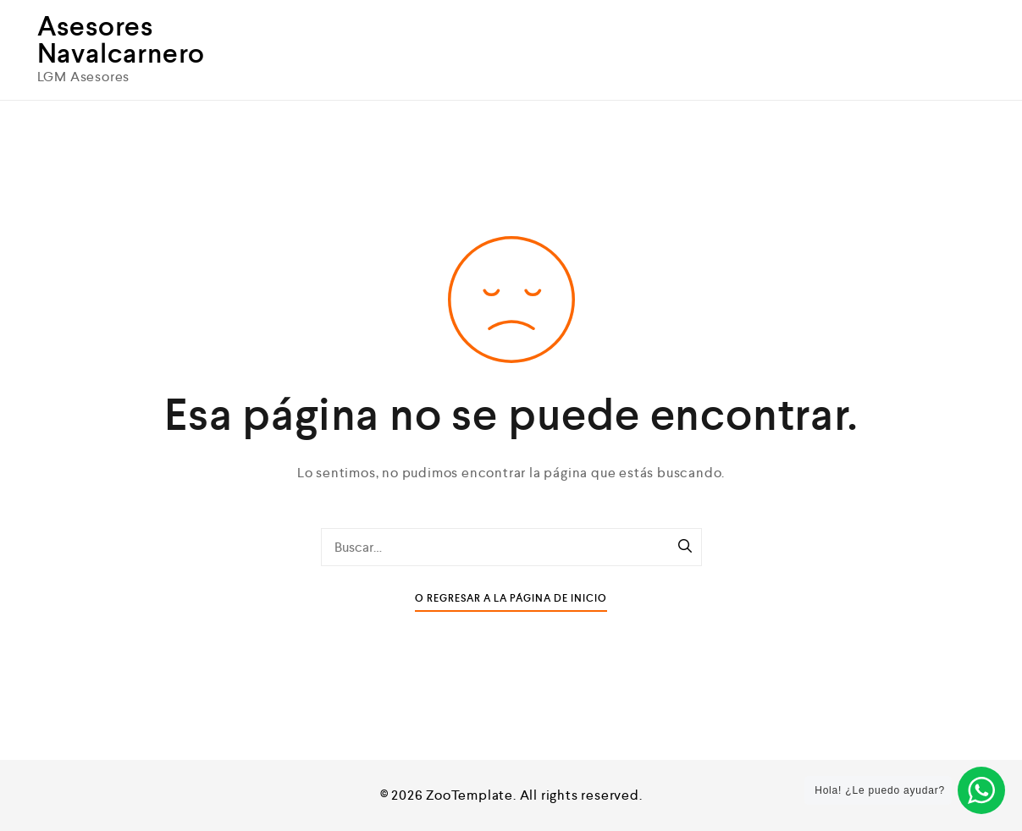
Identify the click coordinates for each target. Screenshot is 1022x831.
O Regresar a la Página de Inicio (511, 598)
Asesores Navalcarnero (121, 39)
